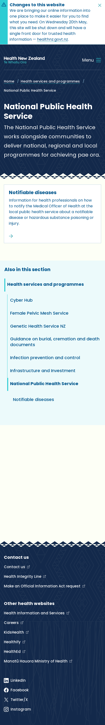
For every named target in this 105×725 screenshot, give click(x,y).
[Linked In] (15, 680)
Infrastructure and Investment (42, 371)
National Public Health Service (44, 384)
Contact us (15, 566)
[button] (99, 5)
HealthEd (13, 651)
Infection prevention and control (45, 358)
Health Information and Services (35, 613)
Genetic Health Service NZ (38, 326)
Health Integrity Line (23, 576)
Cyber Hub (21, 300)
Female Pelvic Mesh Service (39, 313)
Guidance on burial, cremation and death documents (54, 342)
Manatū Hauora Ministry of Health (36, 661)
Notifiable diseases (32, 192)
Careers (12, 622)
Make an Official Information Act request (42, 586)
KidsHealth (14, 632)
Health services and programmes (50, 81)
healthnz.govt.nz (52, 39)
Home (9, 81)
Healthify (13, 641)
